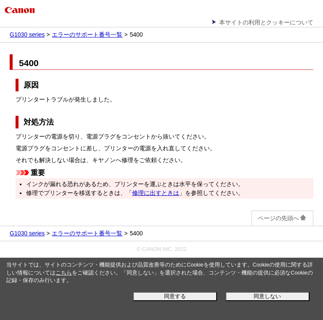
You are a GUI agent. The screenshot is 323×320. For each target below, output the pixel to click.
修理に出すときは (155, 192)
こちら (64, 273)
